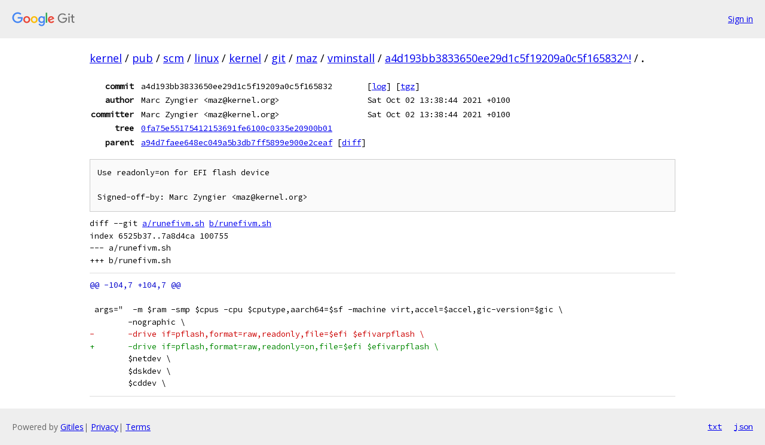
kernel (106, 58)
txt (715, 426)
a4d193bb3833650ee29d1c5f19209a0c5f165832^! (508, 58)
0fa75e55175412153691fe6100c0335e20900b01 (236, 128)
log (379, 86)
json (743, 426)
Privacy (104, 426)
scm (173, 58)
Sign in (740, 19)
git (278, 58)
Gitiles (72, 426)
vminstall (351, 58)
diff (351, 142)
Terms (138, 426)
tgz (407, 86)
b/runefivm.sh (240, 223)
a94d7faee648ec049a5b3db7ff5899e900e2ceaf (236, 142)
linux (206, 58)
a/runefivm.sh (173, 223)
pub (142, 58)
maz (306, 58)
